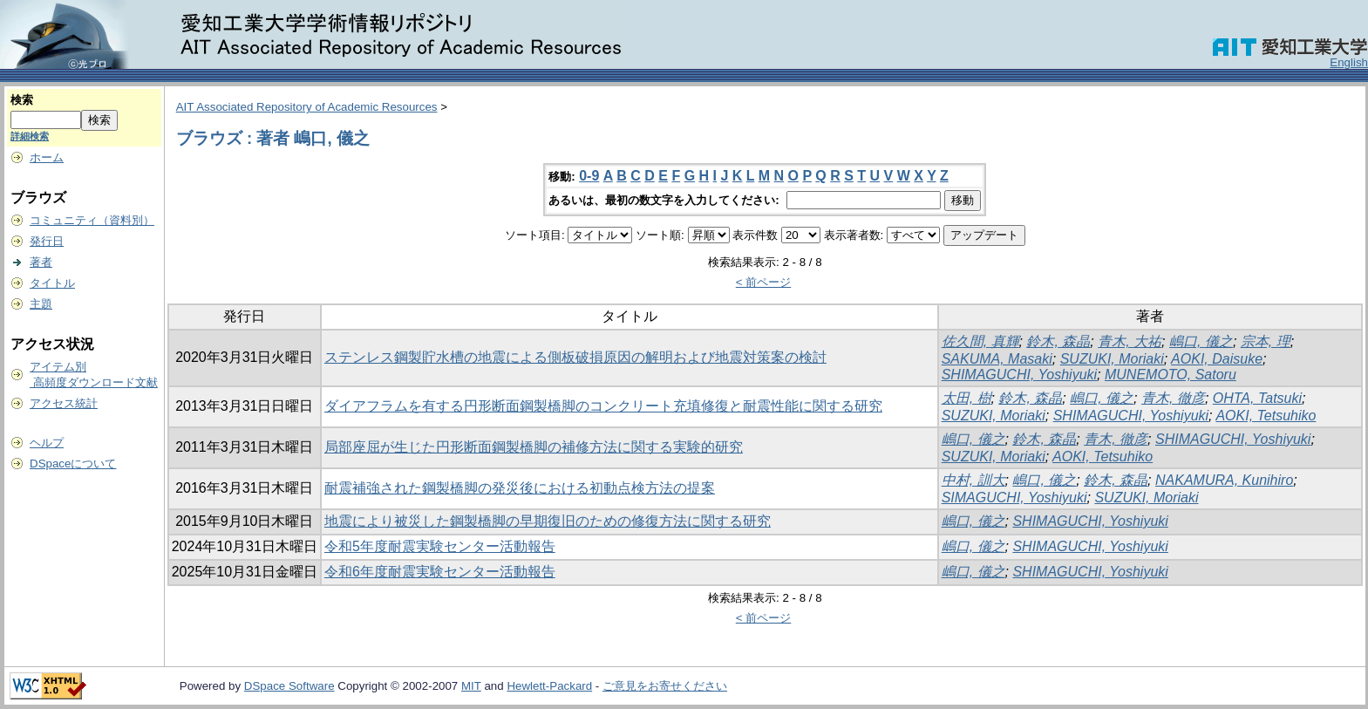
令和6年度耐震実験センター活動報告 (439, 571)
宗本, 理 (1265, 341)
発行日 (47, 241)
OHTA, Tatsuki (1257, 398)
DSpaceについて (73, 463)
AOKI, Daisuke (1217, 358)
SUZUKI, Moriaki (1112, 358)
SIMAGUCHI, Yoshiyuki (1014, 497)
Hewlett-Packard (549, 685)
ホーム (47, 157)
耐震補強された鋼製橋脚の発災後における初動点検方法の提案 (519, 488)
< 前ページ (764, 282)
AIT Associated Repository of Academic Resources (307, 106)
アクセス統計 (64, 403)
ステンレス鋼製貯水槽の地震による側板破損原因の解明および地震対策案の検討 (575, 357)
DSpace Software (289, 685)
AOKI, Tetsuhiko (1265, 415)
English (1349, 62)
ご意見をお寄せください (664, 685)
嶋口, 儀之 (1201, 341)
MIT (471, 685)
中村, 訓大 (973, 480)
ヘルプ (47, 442)
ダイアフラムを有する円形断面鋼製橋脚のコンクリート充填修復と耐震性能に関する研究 (603, 406)
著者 (41, 262)
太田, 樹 (966, 398)
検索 (21, 99)
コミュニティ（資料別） (92, 220)
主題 (41, 303)
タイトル (52, 283)
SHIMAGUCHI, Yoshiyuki (1019, 374)
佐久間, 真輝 (980, 341)
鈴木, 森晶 (1058, 341)
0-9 (589, 175)
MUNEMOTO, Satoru (1170, 374)
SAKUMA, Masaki (997, 358)
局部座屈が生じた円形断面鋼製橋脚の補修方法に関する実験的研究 (533, 447)
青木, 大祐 (1129, 341)
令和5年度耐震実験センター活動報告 (439, 546)
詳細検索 (29, 136)
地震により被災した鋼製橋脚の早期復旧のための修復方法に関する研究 (547, 521)
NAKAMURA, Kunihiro (1224, 480)
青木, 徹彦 (1173, 398)
